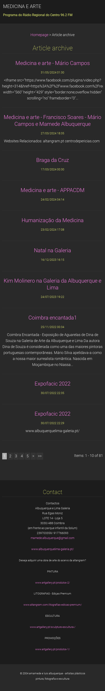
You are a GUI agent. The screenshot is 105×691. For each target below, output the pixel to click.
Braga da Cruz (52, 160)
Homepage (39, 35)
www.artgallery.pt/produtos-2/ (52, 582)
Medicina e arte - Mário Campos (52, 63)
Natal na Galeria (52, 250)
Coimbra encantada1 (52, 318)
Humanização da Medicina (53, 220)
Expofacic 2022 (52, 384)
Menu (94, 9)
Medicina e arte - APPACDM (53, 190)
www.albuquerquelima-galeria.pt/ (52, 549)
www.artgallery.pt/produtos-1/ (52, 649)
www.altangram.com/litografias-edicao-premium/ (52, 604)
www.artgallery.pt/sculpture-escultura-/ (52, 627)
